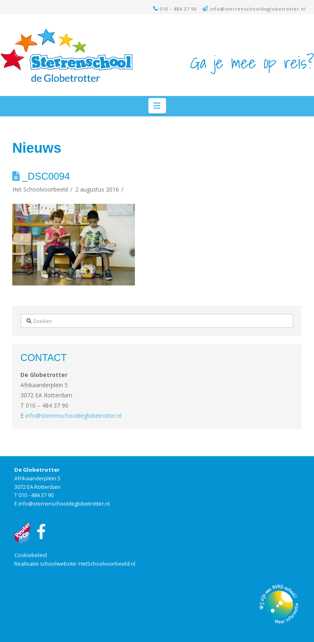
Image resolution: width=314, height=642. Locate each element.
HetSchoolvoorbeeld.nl (106, 563)
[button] (157, 106)
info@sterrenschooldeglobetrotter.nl (258, 9)
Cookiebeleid (30, 555)
